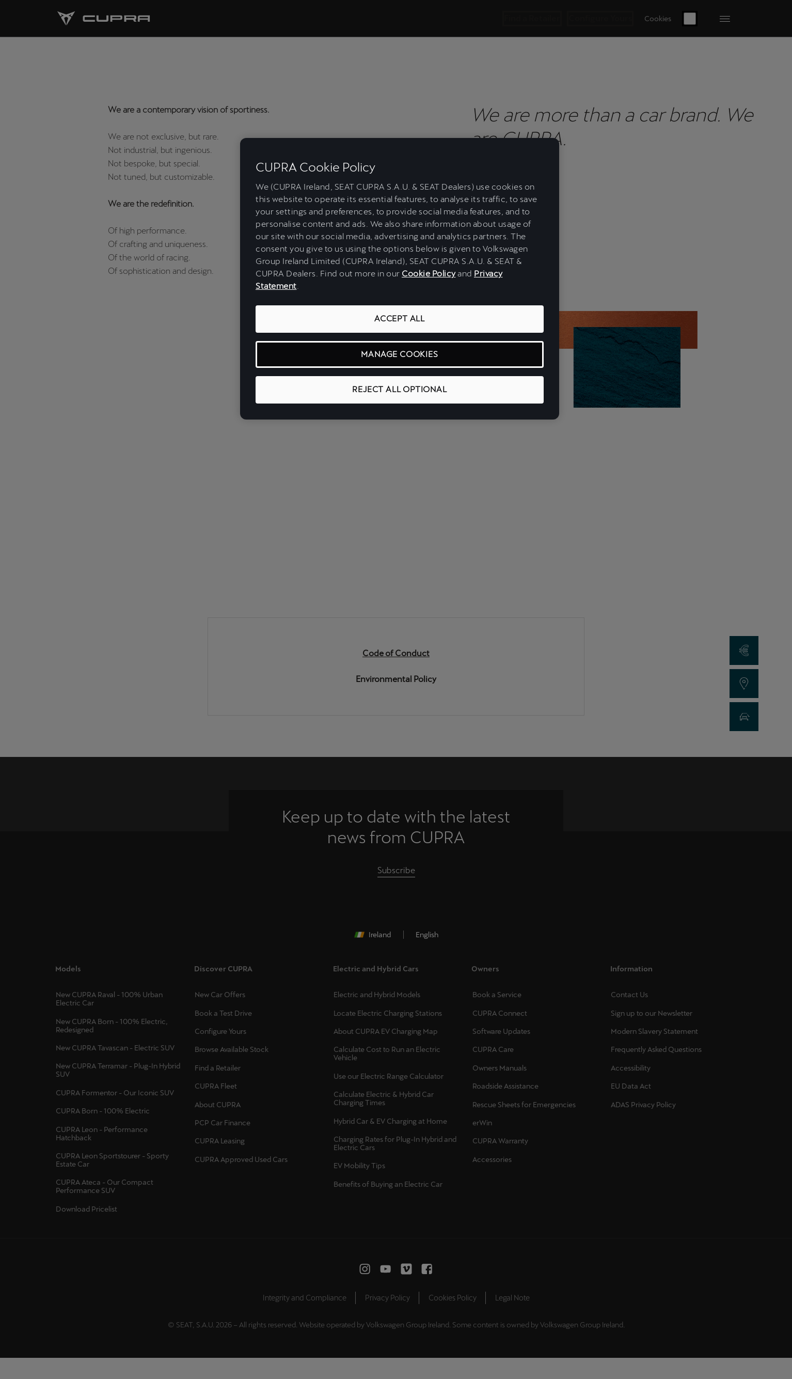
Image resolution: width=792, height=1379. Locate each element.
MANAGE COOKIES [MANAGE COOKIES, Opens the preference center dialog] (399, 354)
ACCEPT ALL (399, 318)
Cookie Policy (429, 273)
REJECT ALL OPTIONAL (399, 389)
